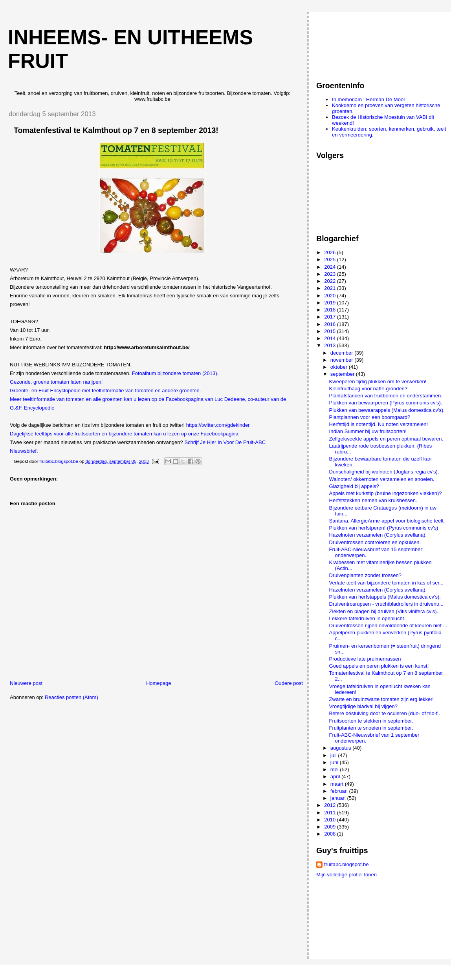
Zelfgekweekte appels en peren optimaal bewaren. (386, 439)
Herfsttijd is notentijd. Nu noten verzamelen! (378, 424)
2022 (330, 281)
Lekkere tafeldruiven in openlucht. (367, 618)
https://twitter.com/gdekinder (218, 425)
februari (339, 791)
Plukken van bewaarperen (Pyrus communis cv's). (385, 403)
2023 (330, 274)
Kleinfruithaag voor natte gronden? (368, 388)
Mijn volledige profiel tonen (346, 875)
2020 (330, 296)
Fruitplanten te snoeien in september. (371, 728)
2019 (330, 303)
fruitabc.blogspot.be (346, 864)
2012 (330, 805)
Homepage (158, 683)
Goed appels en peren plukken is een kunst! (379, 666)
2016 (330, 324)
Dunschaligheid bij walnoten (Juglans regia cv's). (384, 472)
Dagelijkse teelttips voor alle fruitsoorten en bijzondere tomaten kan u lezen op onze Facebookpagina (124, 434)
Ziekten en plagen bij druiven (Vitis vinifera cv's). (383, 611)
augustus (341, 748)
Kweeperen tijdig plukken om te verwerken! (378, 381)
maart (337, 784)
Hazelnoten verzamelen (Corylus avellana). (378, 535)
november (342, 360)
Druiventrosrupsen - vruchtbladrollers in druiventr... (386, 604)
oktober (339, 367)
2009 (330, 827)
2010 (330, 820)
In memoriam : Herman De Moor (368, 99)
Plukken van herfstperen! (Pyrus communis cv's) (383, 528)
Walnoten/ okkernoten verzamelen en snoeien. (381, 479)
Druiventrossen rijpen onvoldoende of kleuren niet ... (388, 625)
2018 (330, 310)
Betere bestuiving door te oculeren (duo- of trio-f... (385, 713)
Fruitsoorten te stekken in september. (371, 721)
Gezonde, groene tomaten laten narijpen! (56, 382)
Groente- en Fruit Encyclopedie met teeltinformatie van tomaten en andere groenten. (105, 390)
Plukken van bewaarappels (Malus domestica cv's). (387, 410)
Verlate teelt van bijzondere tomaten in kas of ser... (386, 583)
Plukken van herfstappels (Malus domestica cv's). (385, 597)
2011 (330, 813)
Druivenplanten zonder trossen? (365, 575)
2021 (330, 288)
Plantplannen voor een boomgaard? (370, 417)
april (335, 776)
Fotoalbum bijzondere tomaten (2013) (174, 373)
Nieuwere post (26, 683)
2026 (330, 252)
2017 (330, 317)
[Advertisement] (351, 42)
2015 (330, 331)
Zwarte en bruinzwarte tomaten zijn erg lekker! (381, 699)
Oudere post (289, 683)
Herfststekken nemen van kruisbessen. (373, 500)
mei (335, 769)
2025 (330, 259)
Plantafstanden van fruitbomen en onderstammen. (385, 396)
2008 (330, 834)
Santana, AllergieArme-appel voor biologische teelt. (387, 521)
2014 (330, 338)
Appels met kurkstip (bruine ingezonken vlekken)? (385, 493)
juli (334, 755)
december (342, 353)
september (343, 374)
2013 (330, 345)
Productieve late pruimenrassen (365, 659)
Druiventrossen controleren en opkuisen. (375, 542)
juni (335, 762)
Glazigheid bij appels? (354, 486)
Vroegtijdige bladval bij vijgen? (363, 706)
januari (338, 798)
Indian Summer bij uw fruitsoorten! (368, 431)
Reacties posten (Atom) (71, 697)
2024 (330, 267)
